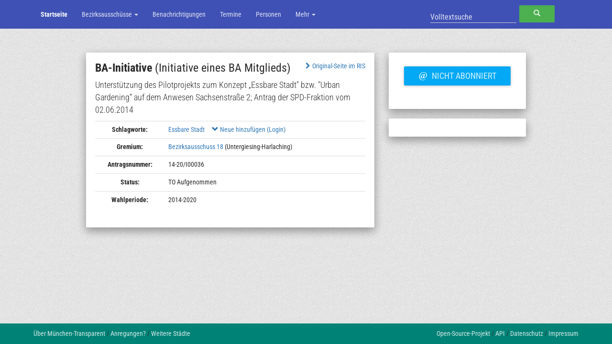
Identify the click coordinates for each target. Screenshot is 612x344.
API (500, 333)
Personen (268, 14)
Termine (230, 14)
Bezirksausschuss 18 (195, 146)
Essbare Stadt (186, 129)
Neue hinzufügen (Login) (248, 129)
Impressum (563, 333)
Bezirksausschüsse (110, 14)
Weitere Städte (170, 333)
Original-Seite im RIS (334, 66)
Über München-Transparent (69, 333)
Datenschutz (526, 333)
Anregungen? (128, 333)
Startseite (54, 14)
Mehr (305, 14)
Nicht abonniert (457, 74)
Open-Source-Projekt (463, 333)
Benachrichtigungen (179, 14)
